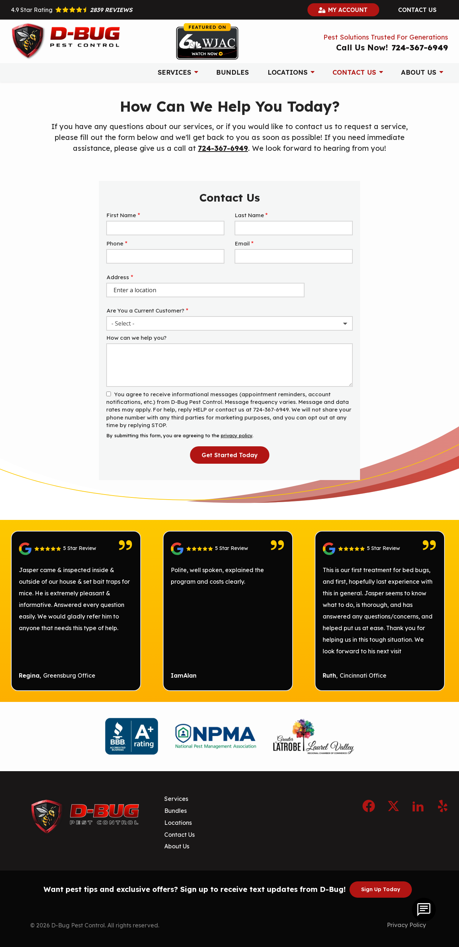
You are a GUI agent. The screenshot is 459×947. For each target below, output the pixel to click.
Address (118, 277)
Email (242, 243)
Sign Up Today (380, 889)
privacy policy (236, 435)
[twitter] (393, 804)
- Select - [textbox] (123, 323)
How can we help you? (136, 337)
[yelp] (443, 804)
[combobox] (229, 323)
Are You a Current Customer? (145, 310)
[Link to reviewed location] (76, 548)
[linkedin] (418, 804)
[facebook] (369, 804)
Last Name (249, 215)
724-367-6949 (223, 148)
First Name (121, 215)
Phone (115, 243)
